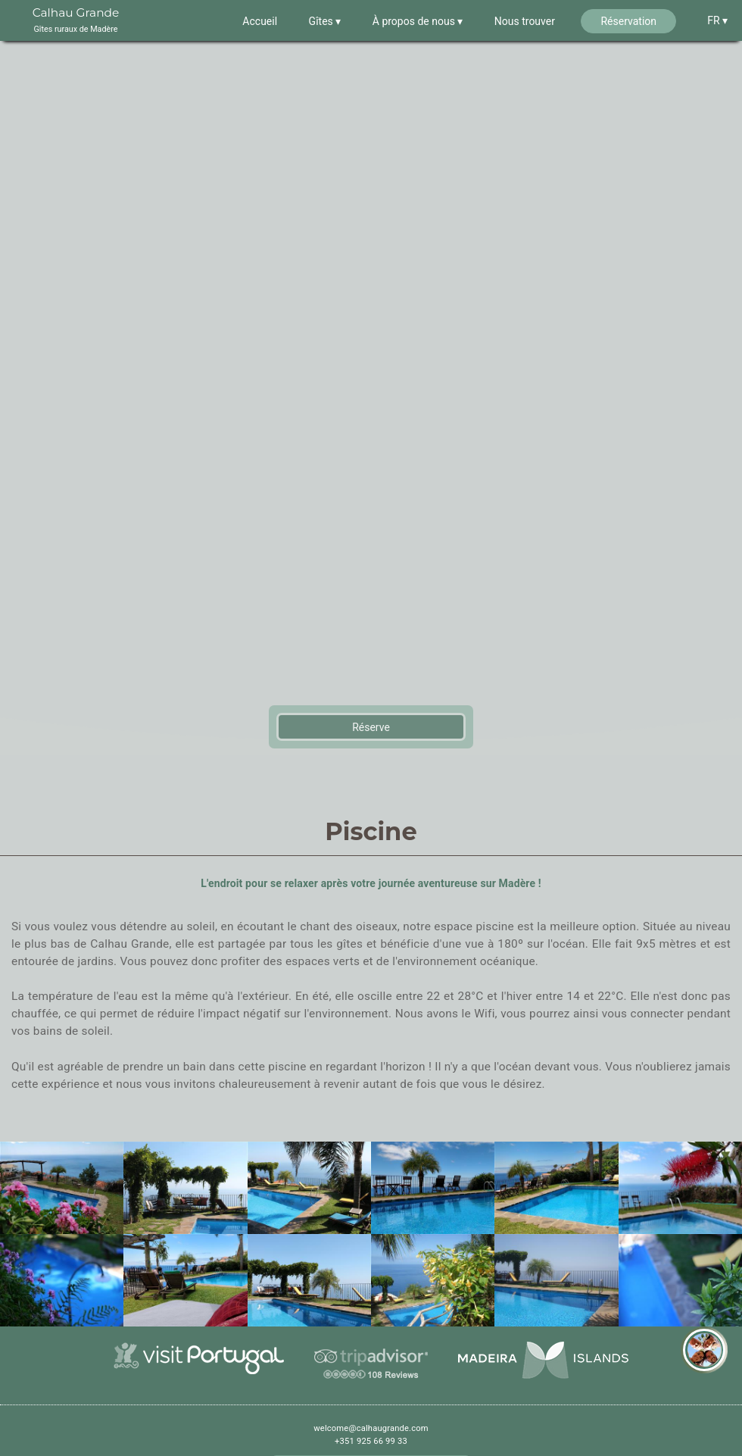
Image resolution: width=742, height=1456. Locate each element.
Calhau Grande (76, 21)
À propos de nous (415, 21)
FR (714, 20)
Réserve (371, 732)
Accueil (259, 21)
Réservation (628, 21)
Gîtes (322, 21)
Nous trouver (524, 21)
